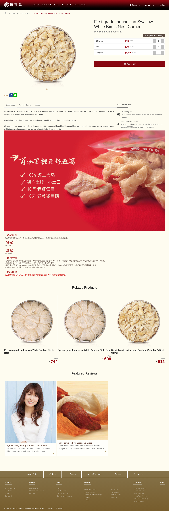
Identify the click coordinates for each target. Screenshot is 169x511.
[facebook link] (11, 95)
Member (32, 483)
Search (162, 483)
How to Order (32, 474)
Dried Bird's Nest (24, 13)
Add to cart (131, 64)
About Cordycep (139, 501)
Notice (40, 105)
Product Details (26, 105)
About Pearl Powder (140, 496)
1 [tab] (47, 89)
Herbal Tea (76, 5)
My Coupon (33, 494)
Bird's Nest (45, 5)
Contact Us (138, 474)
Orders (52, 474)
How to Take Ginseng (141, 499)
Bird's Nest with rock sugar (93, 495)
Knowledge (137, 483)
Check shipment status (64, 496)
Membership (33, 488)
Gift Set (83, 5)
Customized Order (63, 494)
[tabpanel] (46, 54)
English (162, 5)
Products (87, 483)
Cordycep (87, 498)
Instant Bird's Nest (90, 490)
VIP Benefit (8, 491)
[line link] (15, 95)
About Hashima (139, 494)
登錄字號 (60, 509)
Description (11, 105)
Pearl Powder (54, 5)
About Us (8, 483)
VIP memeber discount (36, 491)
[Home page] (5, 13)
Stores (73, 474)
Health (69, 5)
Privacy (118, 474)
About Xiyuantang (95, 474)
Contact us (135, 5)
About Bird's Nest (139, 491)
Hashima (62, 5)
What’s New (36, 5)
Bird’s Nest (12, 13)
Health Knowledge (140, 488)
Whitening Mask (116, 495)
